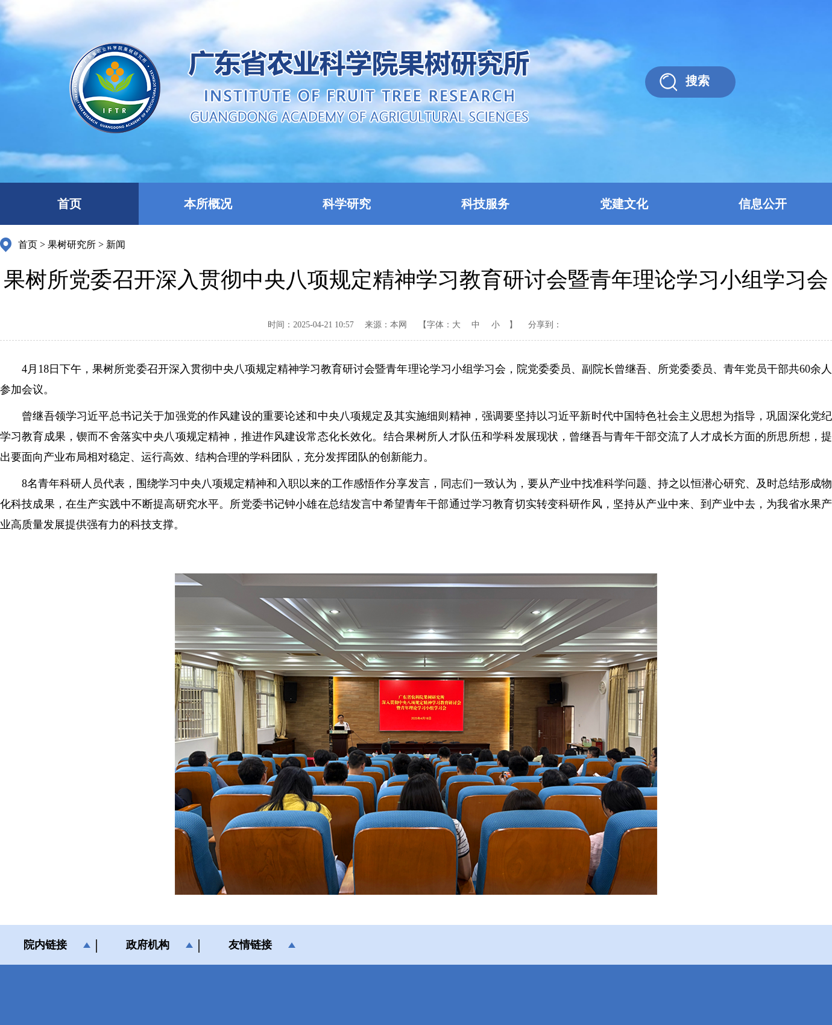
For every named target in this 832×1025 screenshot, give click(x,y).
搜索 (697, 80)
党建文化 (624, 203)
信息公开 (763, 203)
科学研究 (347, 203)
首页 (69, 203)
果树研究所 (72, 244)
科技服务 (485, 203)
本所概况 (208, 203)
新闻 (115, 244)
